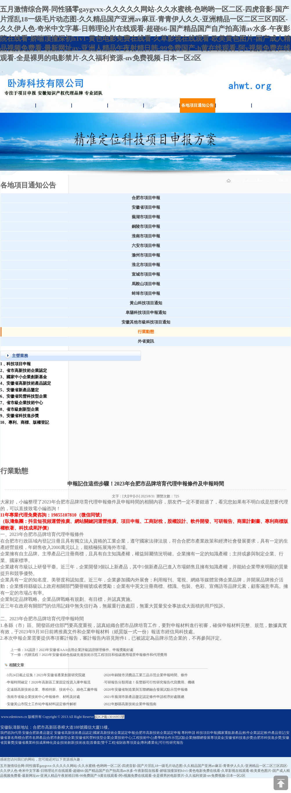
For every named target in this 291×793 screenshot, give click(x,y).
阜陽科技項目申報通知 (146, 312)
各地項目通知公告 (197, 105)
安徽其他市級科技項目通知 (146, 322)
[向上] (281, 783)
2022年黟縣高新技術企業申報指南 (130, 704)
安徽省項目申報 (146, 207)
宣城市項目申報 (146, 274)
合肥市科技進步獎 (267, 738)
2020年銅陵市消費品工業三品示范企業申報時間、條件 (146, 675)
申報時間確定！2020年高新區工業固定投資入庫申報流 (49, 682)
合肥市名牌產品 (34, 738)
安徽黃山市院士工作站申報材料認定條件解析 (42, 704)
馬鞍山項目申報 (146, 284)
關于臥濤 (233, 105)
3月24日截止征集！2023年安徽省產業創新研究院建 (46, 675)
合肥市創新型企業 (61, 738)
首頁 (18, 105)
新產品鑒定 (54, 105)
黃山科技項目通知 (146, 303)
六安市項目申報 (146, 245)
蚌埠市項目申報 (146, 293)
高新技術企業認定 (89, 105)
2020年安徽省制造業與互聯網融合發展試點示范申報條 (146, 689)
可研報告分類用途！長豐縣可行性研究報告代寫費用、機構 (149, 682)
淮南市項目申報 (146, 236)
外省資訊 (146, 341)
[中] (131, 496)
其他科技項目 (161, 105)
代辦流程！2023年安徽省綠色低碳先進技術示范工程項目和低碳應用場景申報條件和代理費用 (95, 655)
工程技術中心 (143, 738)
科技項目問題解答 (270, 105)
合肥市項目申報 (146, 198)
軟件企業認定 (253, 733)
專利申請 (126, 105)
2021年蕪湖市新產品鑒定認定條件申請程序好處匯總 (144, 697)
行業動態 (281, 181)
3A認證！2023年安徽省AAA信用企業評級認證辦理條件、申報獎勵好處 (79, 650)
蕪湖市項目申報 (146, 217)
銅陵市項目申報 (146, 226)
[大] (125, 496)
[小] (137, 496)
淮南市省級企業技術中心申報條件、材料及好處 (43, 697)
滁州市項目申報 (146, 255)
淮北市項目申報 (146, 265)
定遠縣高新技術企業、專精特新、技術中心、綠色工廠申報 (52, 689)
